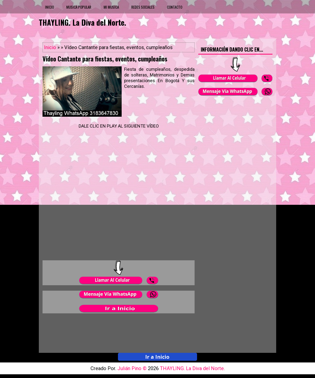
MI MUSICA (111, 7)
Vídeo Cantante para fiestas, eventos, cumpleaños (105, 58)
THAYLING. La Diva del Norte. (82, 22)
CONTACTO (174, 7)
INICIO (49, 7)
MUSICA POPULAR (78, 7)
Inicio (50, 47)
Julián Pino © (132, 368)
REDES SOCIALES (143, 7)
